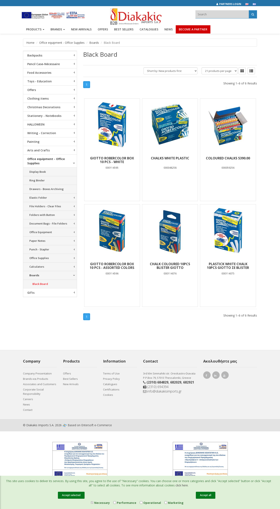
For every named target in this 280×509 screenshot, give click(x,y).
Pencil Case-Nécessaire (43, 64)
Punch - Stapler (39, 249)
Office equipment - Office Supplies (62, 43)
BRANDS (57, 30)
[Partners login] (230, 4)
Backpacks (34, 55)
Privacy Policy (111, 379)
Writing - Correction (41, 133)
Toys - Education (39, 81)
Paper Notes (37, 241)
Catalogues (149, 30)
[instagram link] (216, 376)
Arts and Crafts (38, 150)
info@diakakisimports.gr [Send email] (162, 391)
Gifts (30, 293)
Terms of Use (111, 373)
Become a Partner (193, 30)
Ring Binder (37, 180)
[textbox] (222, 14)
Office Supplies (39, 258)
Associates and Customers (39, 384)
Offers (31, 90)
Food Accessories (39, 73)
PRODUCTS (35, 30)
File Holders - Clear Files (45, 206)
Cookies (108, 395)
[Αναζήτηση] (253, 14)
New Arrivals (71, 384)
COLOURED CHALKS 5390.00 (228, 158)
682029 (175, 382)
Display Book (37, 172)
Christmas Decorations (43, 107)
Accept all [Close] (205, 495)
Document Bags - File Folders (48, 223)
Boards (94, 43)
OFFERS (103, 30)
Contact (27, 410)
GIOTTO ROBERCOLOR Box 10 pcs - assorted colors (112, 265)
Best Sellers (123, 30)
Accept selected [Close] (71, 495)
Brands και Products (35, 379)
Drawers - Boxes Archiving (46, 189)
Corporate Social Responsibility (33, 392)
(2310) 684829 (157, 382)
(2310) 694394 (156, 387)
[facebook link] (207, 376)
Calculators (36, 266)
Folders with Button (42, 215)
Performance (124, 503)
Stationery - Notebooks (44, 116)
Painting (33, 142)
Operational (150, 503)
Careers (28, 399)
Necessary (100, 503)
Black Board (40, 284)
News (168, 30)
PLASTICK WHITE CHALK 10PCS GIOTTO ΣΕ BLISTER (228, 265)
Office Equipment (40, 232)
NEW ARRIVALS (81, 30)
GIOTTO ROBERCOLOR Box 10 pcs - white (112, 160)
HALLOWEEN (36, 124)
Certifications (111, 389)
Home (30, 43)
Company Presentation (37, 373)
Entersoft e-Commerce (96, 425)
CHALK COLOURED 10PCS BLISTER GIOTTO (170, 265)
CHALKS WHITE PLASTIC (170, 158)
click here (182, 485)
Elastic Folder (38, 197)
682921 (188, 382)
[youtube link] (225, 376)
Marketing (174, 503)
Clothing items (38, 98)
